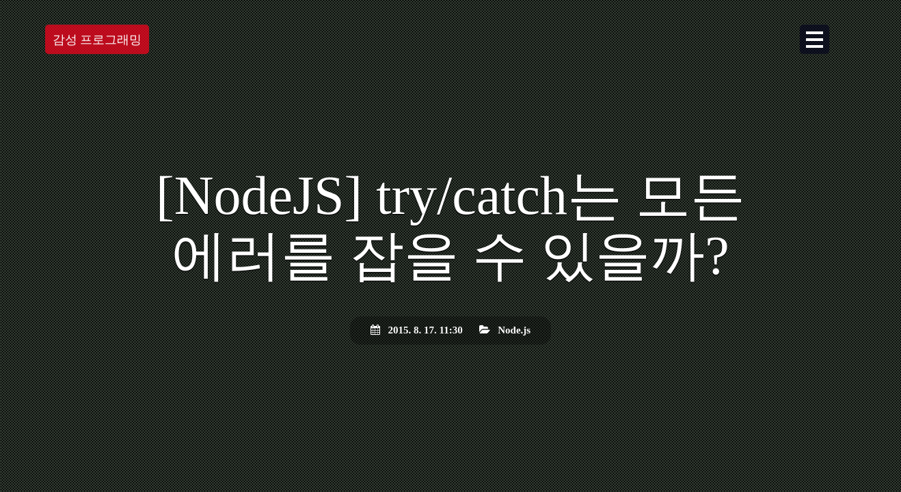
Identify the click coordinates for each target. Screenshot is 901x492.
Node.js (514, 330)
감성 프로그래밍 (97, 41)
